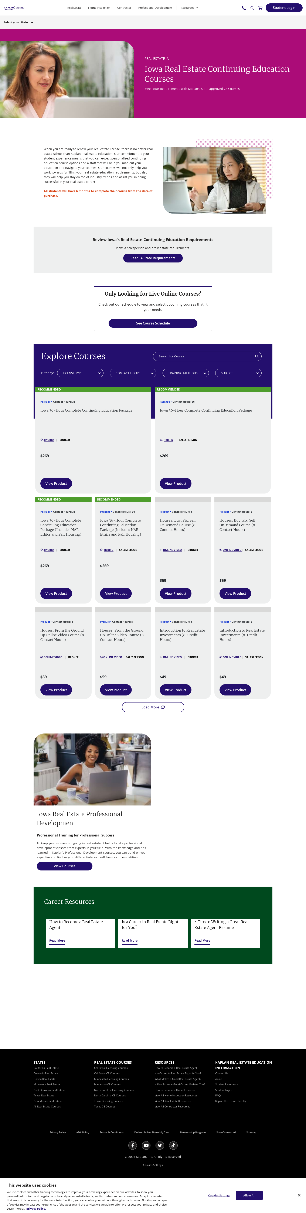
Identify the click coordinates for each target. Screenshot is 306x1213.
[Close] (299, 1195)
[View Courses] (64, 866)
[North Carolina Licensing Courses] (114, 1090)
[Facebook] (132, 1145)
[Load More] (153, 707)
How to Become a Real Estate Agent (76, 924)
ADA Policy (82, 1132)
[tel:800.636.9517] (244, 8)
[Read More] (57, 940)
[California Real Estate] (46, 1068)
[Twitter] (160, 1145)
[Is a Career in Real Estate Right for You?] (178, 1073)
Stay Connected (226, 1132)
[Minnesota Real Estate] (47, 1084)
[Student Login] (284, 7)
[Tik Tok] (173, 1145)
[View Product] (56, 483)
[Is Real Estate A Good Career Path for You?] (180, 1084)
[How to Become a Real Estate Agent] (176, 1068)
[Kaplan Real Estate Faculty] (230, 1101)
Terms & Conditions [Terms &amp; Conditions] (112, 1132)
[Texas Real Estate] (44, 1095)
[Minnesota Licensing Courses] (111, 1079)
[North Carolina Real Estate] (49, 1090)
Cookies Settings (153, 1165)
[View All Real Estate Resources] (173, 1101)
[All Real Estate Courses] (47, 1106)
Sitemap (251, 1132)
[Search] (252, 8)
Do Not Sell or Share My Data (152, 1132)
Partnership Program (193, 1132)
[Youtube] (146, 1145)
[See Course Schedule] (153, 323)
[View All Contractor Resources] (172, 1106)
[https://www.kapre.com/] (14, 8)
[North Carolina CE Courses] (110, 1095)
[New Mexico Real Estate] (48, 1101)
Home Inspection (99, 8)
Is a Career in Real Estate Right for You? (150, 924)
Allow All (249, 1195)
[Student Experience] (226, 1084)
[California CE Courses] (107, 1073)
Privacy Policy (58, 1132)
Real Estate (74, 8)
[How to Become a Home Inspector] (175, 1090)
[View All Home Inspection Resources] (176, 1095)
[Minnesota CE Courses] (107, 1084)
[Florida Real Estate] (44, 1079)
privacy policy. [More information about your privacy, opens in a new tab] (36, 1208)
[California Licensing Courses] (111, 1068)
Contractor (124, 8)
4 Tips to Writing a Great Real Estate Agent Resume (221, 924)
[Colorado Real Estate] (46, 1073)
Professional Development (155, 8)
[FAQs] (218, 1095)
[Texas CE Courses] (104, 1106)
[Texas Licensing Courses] (108, 1101)
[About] (218, 1079)
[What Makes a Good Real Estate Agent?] (178, 1079)
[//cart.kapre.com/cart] (260, 8)
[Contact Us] (221, 1073)
